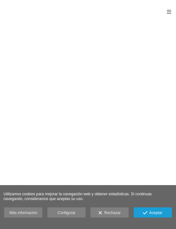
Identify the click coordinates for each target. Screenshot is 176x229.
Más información (23, 213)
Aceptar (152, 213)
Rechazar (109, 213)
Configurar (66, 213)
